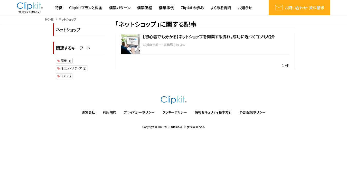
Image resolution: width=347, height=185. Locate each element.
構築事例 (166, 7)
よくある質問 (220, 7)
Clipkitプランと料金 (85, 7)
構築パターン (119, 7)
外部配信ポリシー (253, 112)
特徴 (59, 7)
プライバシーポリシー (139, 112)
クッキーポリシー (174, 112)
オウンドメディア (71, 68)
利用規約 (109, 112)
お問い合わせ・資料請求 (299, 7)
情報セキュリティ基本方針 (213, 112)
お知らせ (245, 7)
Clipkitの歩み (192, 7)
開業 (64, 60)
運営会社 (88, 112)
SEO (64, 76)
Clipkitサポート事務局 (158, 44)
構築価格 (144, 7)
